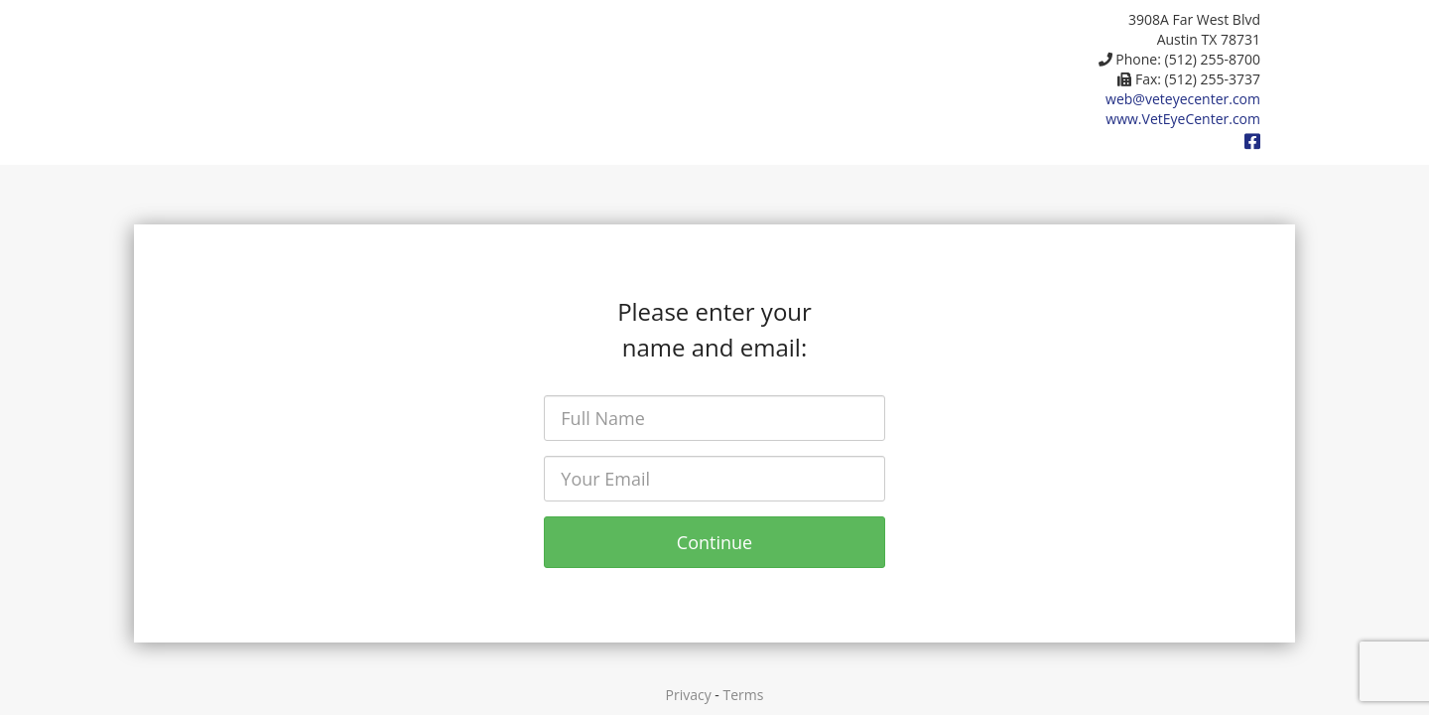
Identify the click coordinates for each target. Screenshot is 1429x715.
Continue (714, 542)
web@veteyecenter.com (1182, 98)
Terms (743, 694)
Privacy (689, 694)
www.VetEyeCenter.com (1182, 118)
